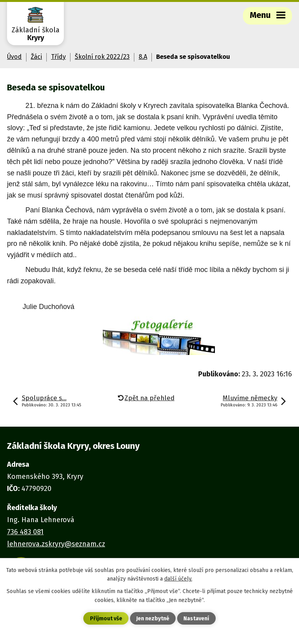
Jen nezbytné (152, 618)
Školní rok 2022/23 (102, 56)
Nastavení (196, 618)
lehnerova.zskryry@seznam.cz (56, 544)
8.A (143, 56)
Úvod (14, 56)
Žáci (36, 56)
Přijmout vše (106, 618)
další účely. (178, 579)
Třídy (58, 56)
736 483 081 (25, 532)
